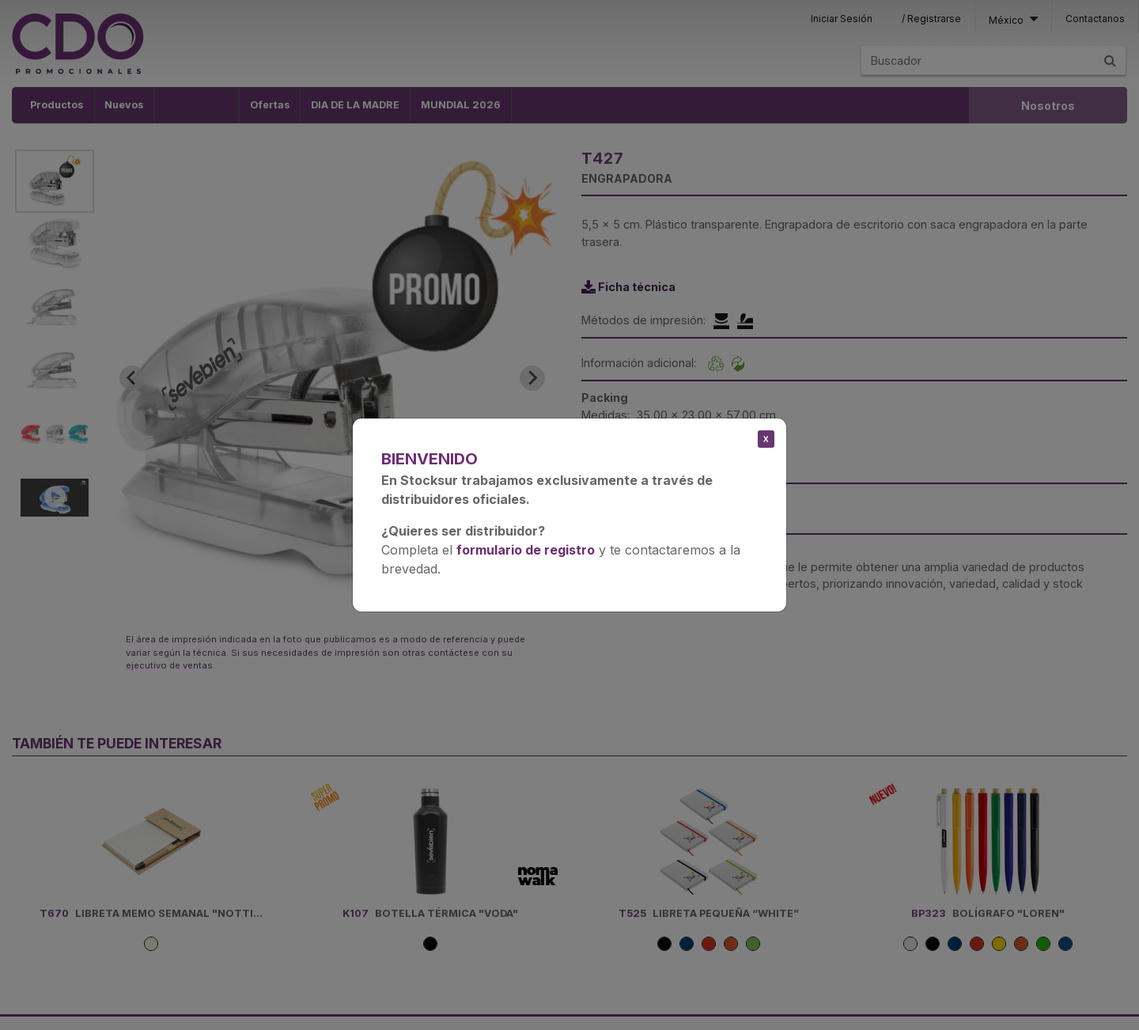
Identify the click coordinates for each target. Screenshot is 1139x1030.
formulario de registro (525, 550)
